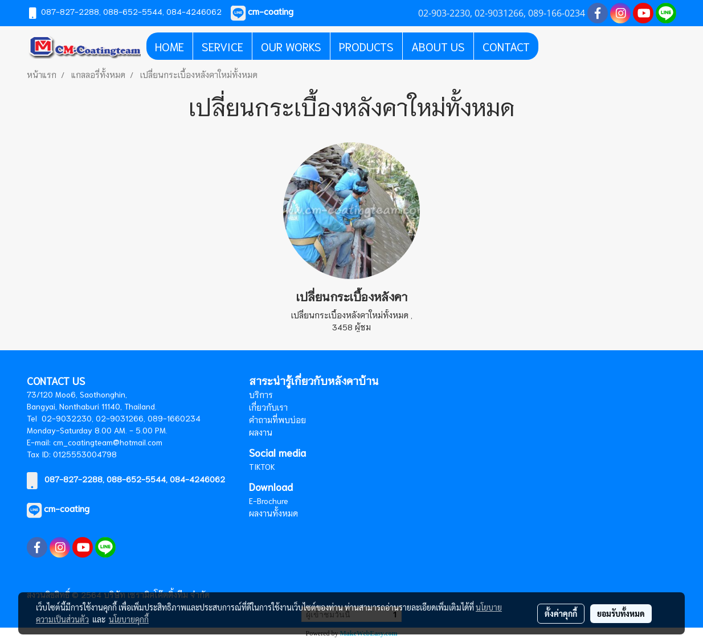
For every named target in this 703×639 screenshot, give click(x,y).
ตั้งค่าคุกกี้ (561, 613)
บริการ (261, 395)
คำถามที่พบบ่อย (277, 420)
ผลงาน (260, 432)
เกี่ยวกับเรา (268, 407)
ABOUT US (438, 46)
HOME (169, 46)
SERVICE (222, 46)
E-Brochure (268, 500)
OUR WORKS (291, 46)
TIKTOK (262, 466)
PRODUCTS (366, 46)
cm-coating (66, 508)
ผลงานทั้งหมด (273, 513)
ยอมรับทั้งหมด (621, 613)
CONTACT (506, 46)
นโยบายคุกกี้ (129, 619)
